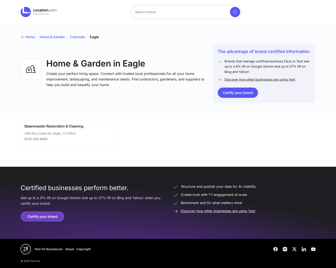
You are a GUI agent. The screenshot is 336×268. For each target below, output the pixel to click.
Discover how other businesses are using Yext (260, 79)
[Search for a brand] (180, 12)
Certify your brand (238, 93)
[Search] (235, 12)
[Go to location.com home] (39, 12)
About (69, 249)
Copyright (83, 249)
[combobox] (186, 12)
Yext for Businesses (48, 249)
